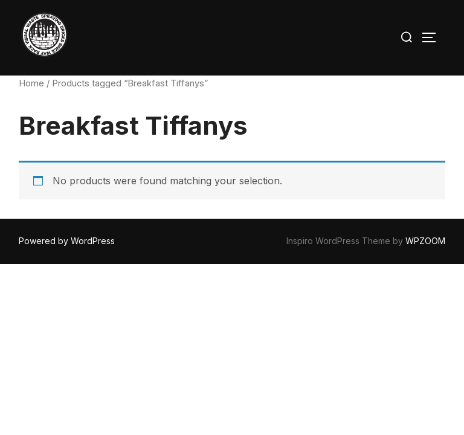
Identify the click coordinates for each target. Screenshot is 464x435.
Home (31, 83)
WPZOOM (425, 241)
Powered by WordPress (67, 241)
